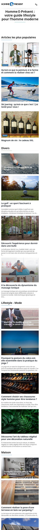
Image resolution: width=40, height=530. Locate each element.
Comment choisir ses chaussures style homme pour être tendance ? (19, 398)
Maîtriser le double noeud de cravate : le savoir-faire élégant (19, 323)
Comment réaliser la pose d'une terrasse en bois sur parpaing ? (17, 508)
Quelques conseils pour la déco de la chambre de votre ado (18, 472)
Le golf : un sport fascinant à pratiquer (16, 204)
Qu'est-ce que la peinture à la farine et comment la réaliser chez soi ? (19, 71)
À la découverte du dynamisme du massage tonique (19, 286)
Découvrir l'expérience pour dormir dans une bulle (19, 244)
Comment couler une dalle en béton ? (18, 168)
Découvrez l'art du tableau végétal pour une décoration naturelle (19, 438)
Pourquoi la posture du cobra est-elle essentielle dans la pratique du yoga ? (19, 360)
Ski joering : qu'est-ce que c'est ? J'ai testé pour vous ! (19, 105)
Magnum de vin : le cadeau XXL (17, 140)
